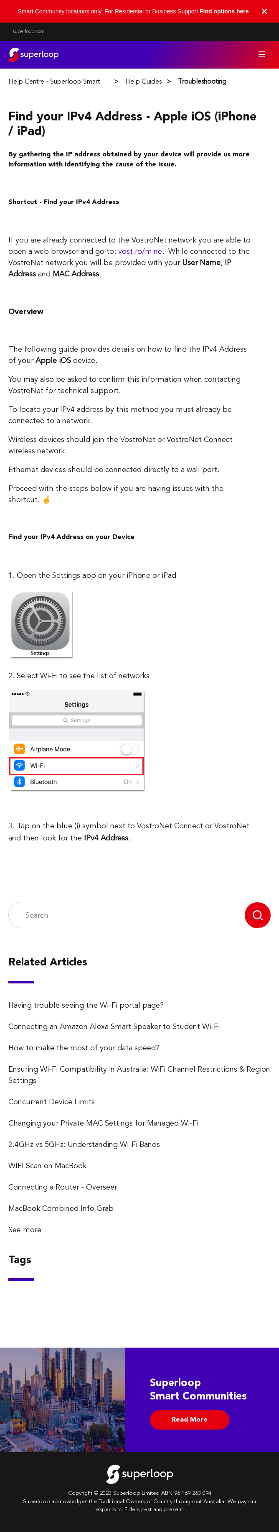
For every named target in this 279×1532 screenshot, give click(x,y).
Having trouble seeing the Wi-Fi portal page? (86, 1005)
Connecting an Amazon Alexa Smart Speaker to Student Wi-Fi (114, 1027)
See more (24, 1230)
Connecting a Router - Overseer (62, 1187)
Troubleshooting (202, 82)
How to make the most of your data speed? (84, 1048)
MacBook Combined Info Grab (61, 1209)
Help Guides (143, 82)
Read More (190, 1420)
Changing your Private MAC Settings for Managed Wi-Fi (103, 1123)
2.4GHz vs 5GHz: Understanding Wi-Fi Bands (84, 1145)
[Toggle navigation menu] (262, 54)
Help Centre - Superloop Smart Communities (73, 82)
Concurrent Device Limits (51, 1102)
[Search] (127, 915)
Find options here (224, 11)
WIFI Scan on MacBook (47, 1166)
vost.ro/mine (140, 251)
